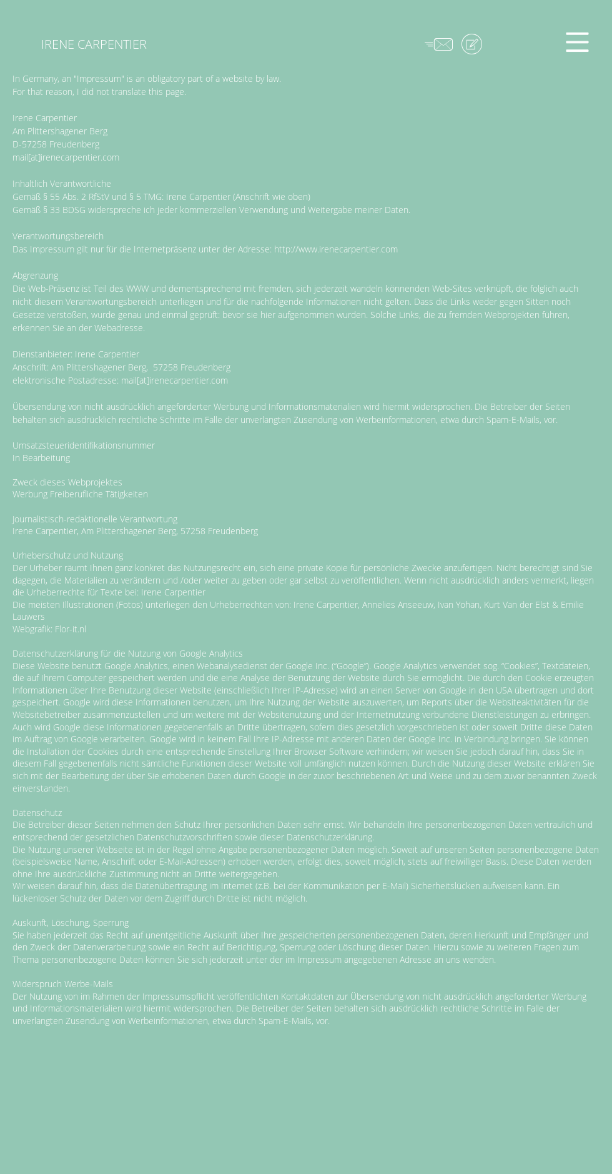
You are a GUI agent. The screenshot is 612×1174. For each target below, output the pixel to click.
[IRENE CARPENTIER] (94, 44)
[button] (577, 42)
